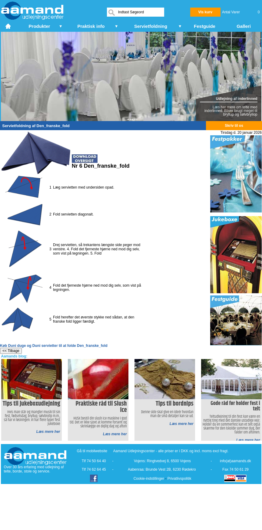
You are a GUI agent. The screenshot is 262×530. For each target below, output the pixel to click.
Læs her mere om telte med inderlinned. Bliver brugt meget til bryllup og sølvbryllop (230, 111)
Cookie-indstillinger (149, 478)
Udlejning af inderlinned (236, 99)
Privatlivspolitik (179, 478)
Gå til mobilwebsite (92, 451)
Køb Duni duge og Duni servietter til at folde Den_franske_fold (54, 346)
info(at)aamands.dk (235, 461)
